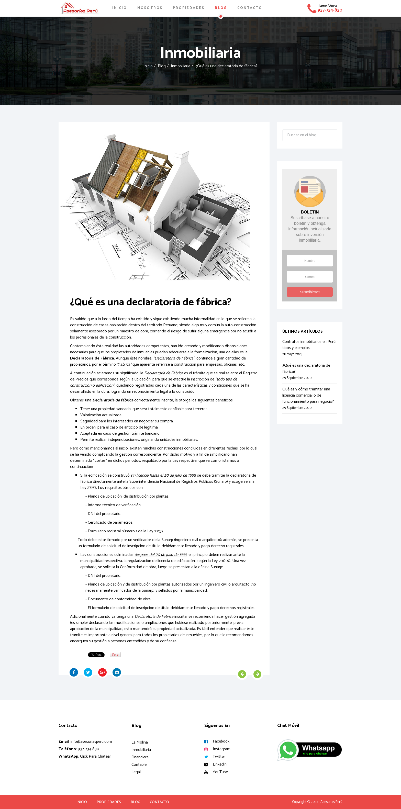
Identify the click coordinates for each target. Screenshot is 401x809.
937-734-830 (330, 10)
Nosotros (150, 8)
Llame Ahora (327, 6)
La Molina (139, 742)
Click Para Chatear (95, 756)
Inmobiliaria (180, 66)
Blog (221, 8)
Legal (136, 772)
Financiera (140, 757)
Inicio (119, 8)
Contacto (249, 8)
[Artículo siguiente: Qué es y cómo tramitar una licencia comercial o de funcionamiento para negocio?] (257, 674)
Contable (139, 764)
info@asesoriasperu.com (91, 741)
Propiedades (189, 8)
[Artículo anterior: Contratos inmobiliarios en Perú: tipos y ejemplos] (242, 674)
